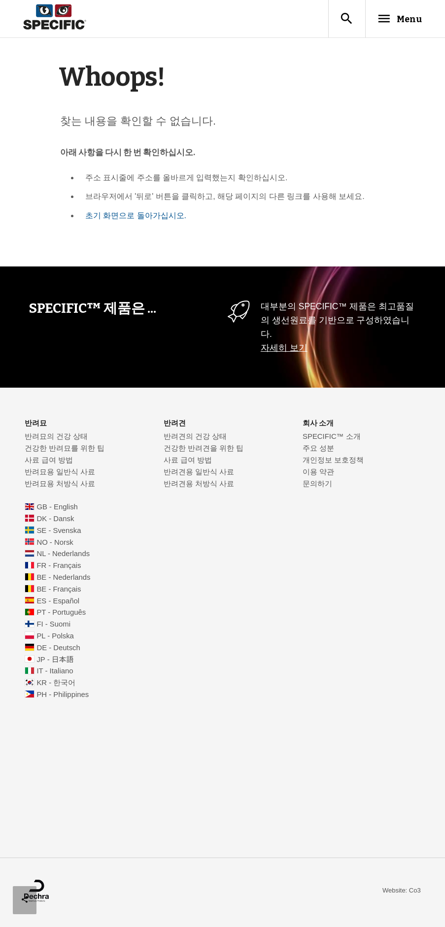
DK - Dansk (55, 521)
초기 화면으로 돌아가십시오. (135, 217)
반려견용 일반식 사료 (199, 474)
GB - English (56, 509)
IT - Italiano (54, 673)
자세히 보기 (284, 350)
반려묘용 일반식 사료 (60, 474)
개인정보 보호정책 (333, 462)
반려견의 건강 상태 (195, 438)
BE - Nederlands (63, 579)
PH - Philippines (62, 696)
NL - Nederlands (63, 556)
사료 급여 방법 (49, 462)
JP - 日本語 (54, 661)
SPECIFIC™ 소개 (332, 438)
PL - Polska (54, 638)
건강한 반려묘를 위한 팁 (64, 450)
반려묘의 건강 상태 (56, 438)
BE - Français (58, 591)
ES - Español (57, 603)
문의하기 (317, 486)
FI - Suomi (53, 626)
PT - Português (61, 614)
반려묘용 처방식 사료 (60, 486)
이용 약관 (318, 474)
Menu (393, 19)
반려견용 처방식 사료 (199, 486)
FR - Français (58, 567)
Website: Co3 (401, 892)
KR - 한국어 (55, 685)
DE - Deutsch (58, 650)
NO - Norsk (54, 544)
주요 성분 (318, 450)
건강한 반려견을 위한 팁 (203, 450)
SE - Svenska (58, 532)
